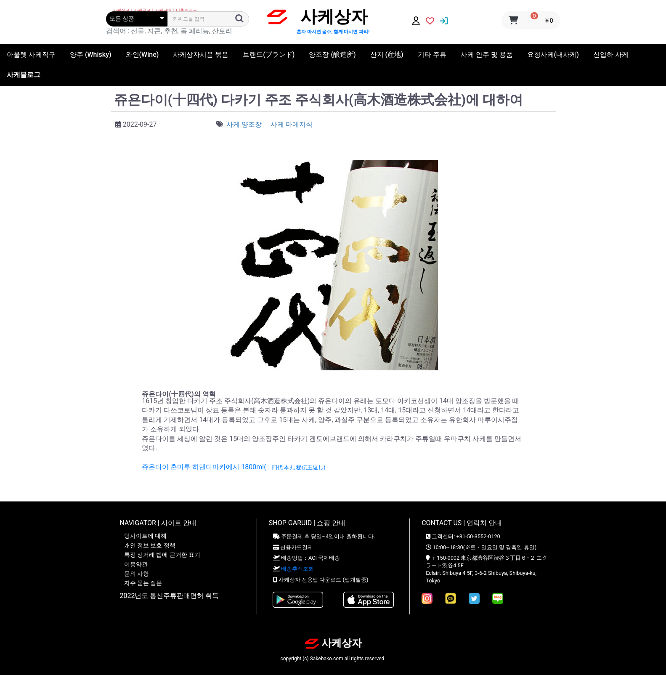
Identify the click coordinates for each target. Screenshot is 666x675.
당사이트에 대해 (145, 535)
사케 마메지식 (292, 124)
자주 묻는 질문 (143, 582)
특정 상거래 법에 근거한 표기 (162, 554)
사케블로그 (23, 75)
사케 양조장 (244, 124)
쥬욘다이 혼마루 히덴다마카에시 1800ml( (233, 467)
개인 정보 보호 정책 (149, 545)
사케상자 (333, 643)
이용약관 (136, 564)
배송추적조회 (297, 569)
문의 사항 (136, 573)
